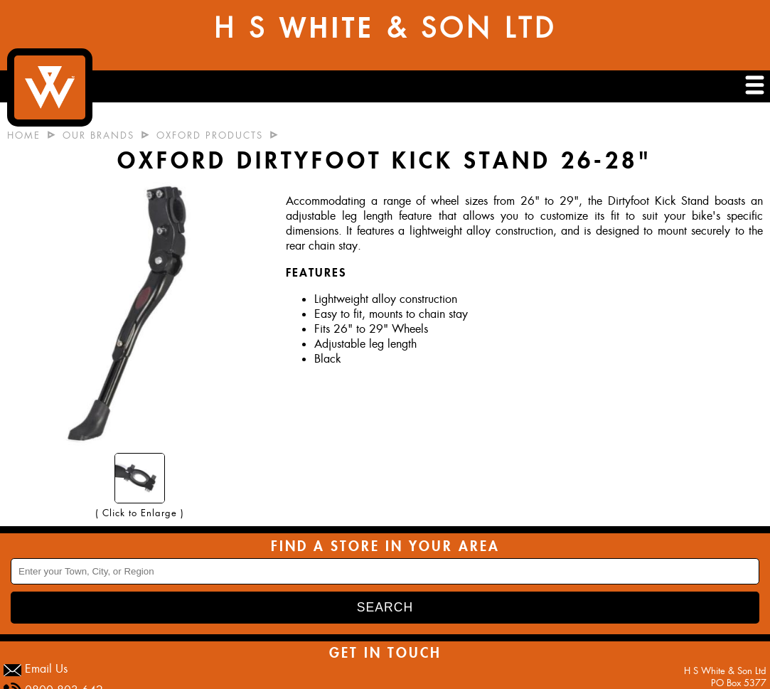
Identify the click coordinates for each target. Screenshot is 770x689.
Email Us (46, 668)
